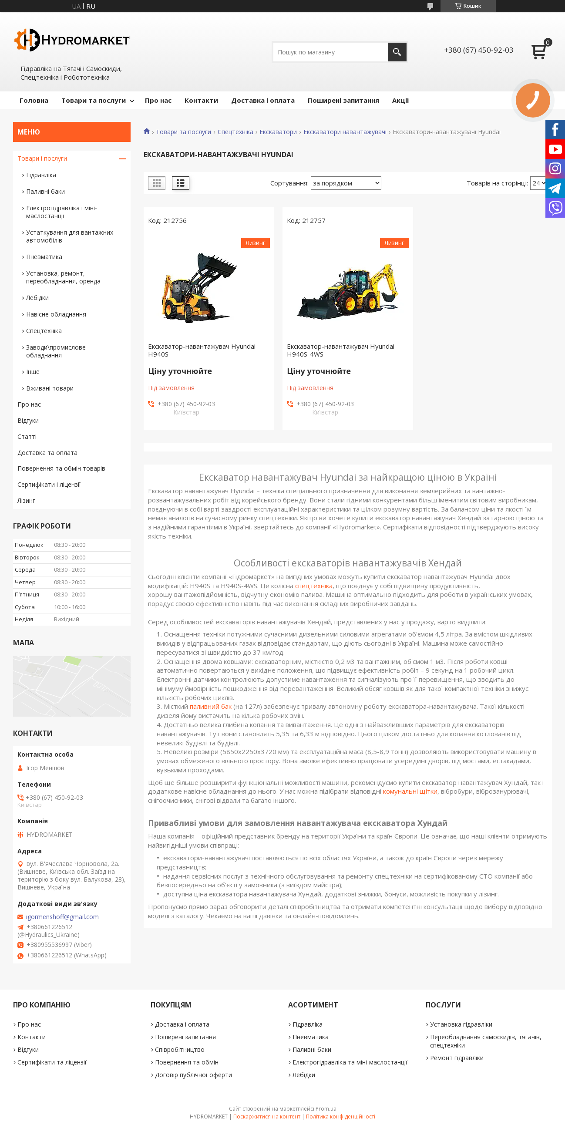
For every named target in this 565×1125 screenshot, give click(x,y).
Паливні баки (45, 191)
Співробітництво (180, 1049)
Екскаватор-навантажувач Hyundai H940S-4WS (340, 350)
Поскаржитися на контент (266, 1116)
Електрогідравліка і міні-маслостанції (61, 212)
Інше (33, 371)
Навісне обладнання (56, 314)
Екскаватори (278, 132)
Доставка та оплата (47, 452)
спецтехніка (314, 585)
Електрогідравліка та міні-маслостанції (350, 1062)
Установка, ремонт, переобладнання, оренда (63, 277)
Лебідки (37, 297)
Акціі (400, 100)
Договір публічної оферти (193, 1075)
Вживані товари (50, 388)
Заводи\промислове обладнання (56, 351)
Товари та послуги (93, 100)
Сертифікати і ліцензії (49, 484)
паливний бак (211, 706)
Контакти (201, 100)
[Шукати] (397, 52)
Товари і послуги (42, 158)
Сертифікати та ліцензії (52, 1062)
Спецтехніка (235, 132)
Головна (34, 100)
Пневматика (44, 257)
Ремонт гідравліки (457, 1058)
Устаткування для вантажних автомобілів (69, 236)
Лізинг (26, 500)
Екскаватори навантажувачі (345, 132)
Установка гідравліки (461, 1024)
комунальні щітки (410, 791)
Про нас (158, 100)
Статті (27, 436)
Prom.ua (326, 1108)
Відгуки (28, 420)
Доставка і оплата (263, 100)
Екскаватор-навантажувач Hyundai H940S (202, 350)
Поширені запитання (343, 100)
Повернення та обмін (187, 1062)
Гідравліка (41, 175)
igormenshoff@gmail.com (62, 917)
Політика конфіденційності (340, 1116)
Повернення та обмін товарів (61, 468)
